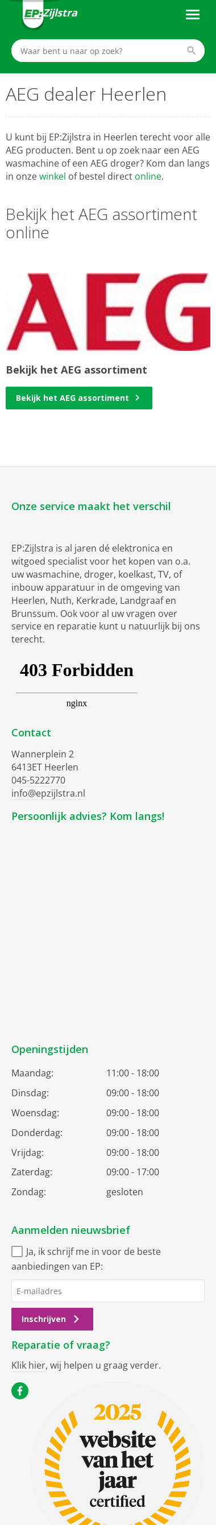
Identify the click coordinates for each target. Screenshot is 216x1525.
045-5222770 (38, 780)
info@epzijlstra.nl (48, 793)
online (148, 176)
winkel (52, 176)
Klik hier (28, 1365)
